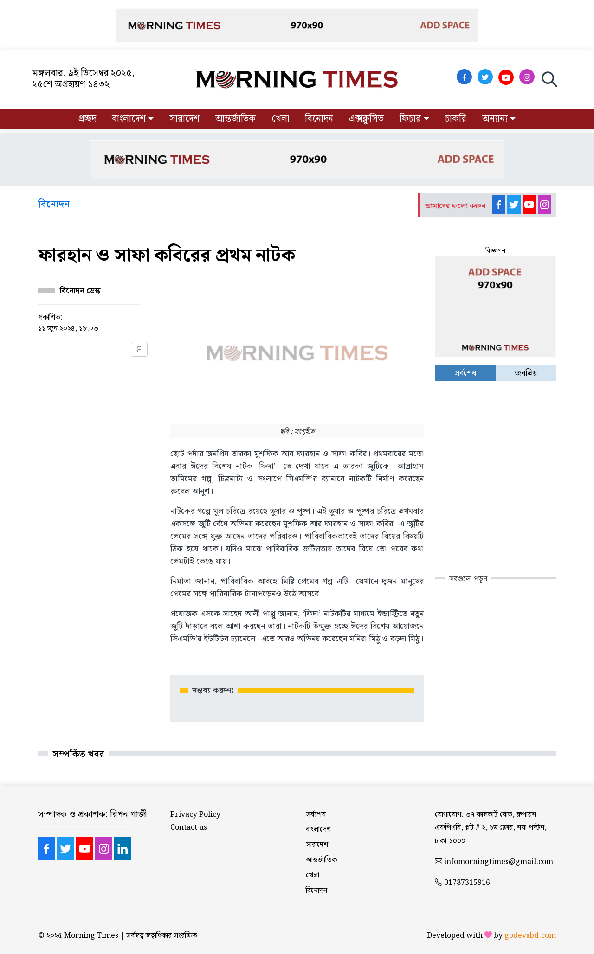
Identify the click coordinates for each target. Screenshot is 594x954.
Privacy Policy (195, 814)
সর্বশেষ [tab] (465, 373)
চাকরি (455, 119)
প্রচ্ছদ (87, 119)
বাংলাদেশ (318, 829)
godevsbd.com (530, 935)
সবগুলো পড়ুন (468, 579)
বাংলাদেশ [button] (129, 119)
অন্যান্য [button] (495, 119)
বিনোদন (319, 119)
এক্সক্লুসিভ (366, 119)
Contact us (188, 827)
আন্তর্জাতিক (235, 119)
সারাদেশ (184, 119)
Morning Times (91, 935)
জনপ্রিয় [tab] (526, 373)
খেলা (280, 119)
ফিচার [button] (410, 119)
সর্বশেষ (316, 814)
